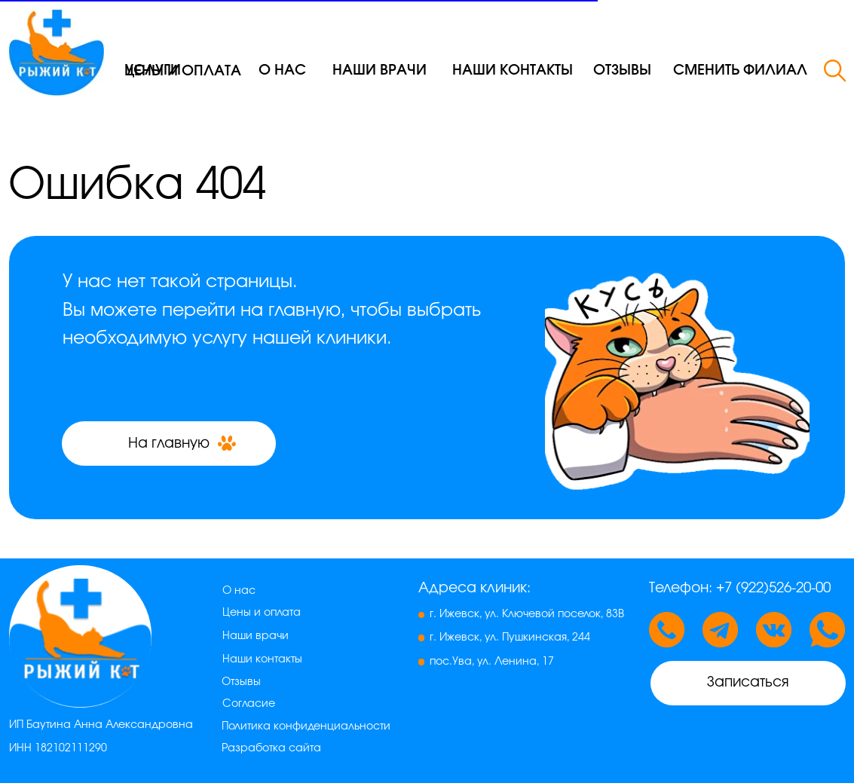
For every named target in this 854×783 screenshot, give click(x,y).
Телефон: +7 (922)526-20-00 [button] (740, 588)
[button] (740, 71)
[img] (56, 48)
